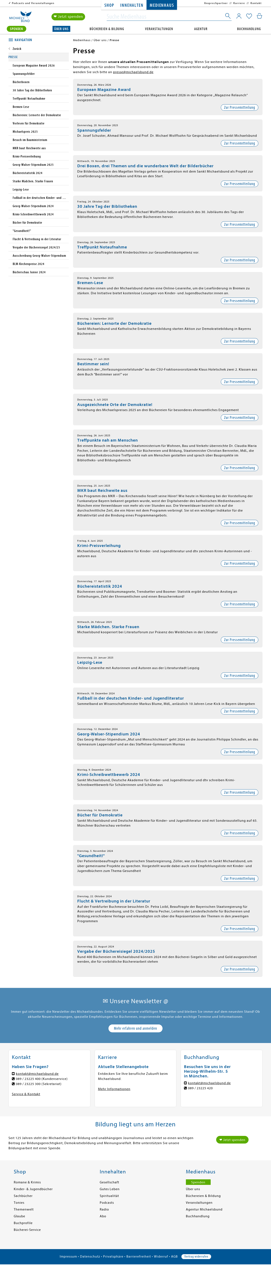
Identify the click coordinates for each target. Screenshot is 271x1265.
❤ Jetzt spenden (68, 16)
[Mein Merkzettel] (249, 16)
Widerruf (161, 1256)
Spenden (16, 29)
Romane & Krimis (27, 1182)
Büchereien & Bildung (107, 29)
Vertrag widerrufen (196, 1256)
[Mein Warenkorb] (259, 16)
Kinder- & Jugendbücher (33, 1189)
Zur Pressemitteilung (239, 107)
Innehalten (131, 5)
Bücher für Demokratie (100, 815)
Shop (109, 5)
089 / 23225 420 (200, 1088)
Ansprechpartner (216, 3)
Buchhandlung (249, 29)
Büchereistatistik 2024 (99, 586)
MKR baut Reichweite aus (102, 490)
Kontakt (256, 3)
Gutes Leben (110, 1189)
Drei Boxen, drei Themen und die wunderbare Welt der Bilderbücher (145, 165)
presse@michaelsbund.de (133, 72)
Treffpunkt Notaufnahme (102, 247)
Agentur (200, 29)
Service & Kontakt (26, 1094)
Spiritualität (109, 1196)
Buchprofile (23, 1223)
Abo (103, 1216)
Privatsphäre (113, 1256)
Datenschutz (90, 1256)
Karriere (239, 3)
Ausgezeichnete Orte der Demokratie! (114, 404)
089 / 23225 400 (28, 1079)
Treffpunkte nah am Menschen (107, 440)
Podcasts (107, 1203)
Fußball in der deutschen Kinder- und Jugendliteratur (130, 698)
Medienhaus (162, 5)
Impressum (68, 1256)
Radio (104, 1209)
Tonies (19, 1203)
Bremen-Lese (90, 282)
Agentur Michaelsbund (204, 1209)
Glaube (19, 1216)
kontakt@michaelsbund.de (37, 1074)
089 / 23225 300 (28, 1084)
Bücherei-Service (27, 1230)
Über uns (61, 29)
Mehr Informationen (114, 1089)
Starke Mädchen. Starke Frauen (108, 626)
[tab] (38, 40)
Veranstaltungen (159, 29)
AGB (174, 1256)
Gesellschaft (109, 1182)
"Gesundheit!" (91, 855)
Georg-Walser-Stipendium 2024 (108, 734)
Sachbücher (23, 1196)
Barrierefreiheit (138, 1256)
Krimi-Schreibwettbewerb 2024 (108, 774)
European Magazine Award (104, 89)
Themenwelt (24, 1209)
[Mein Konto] (239, 16)
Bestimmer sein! (93, 363)
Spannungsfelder (94, 130)
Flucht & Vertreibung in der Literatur (113, 901)
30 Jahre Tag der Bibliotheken (107, 206)
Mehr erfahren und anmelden (135, 1028)
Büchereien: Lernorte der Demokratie (114, 323)
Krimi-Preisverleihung (99, 545)
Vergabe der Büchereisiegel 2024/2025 (116, 951)
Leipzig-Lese (89, 662)
